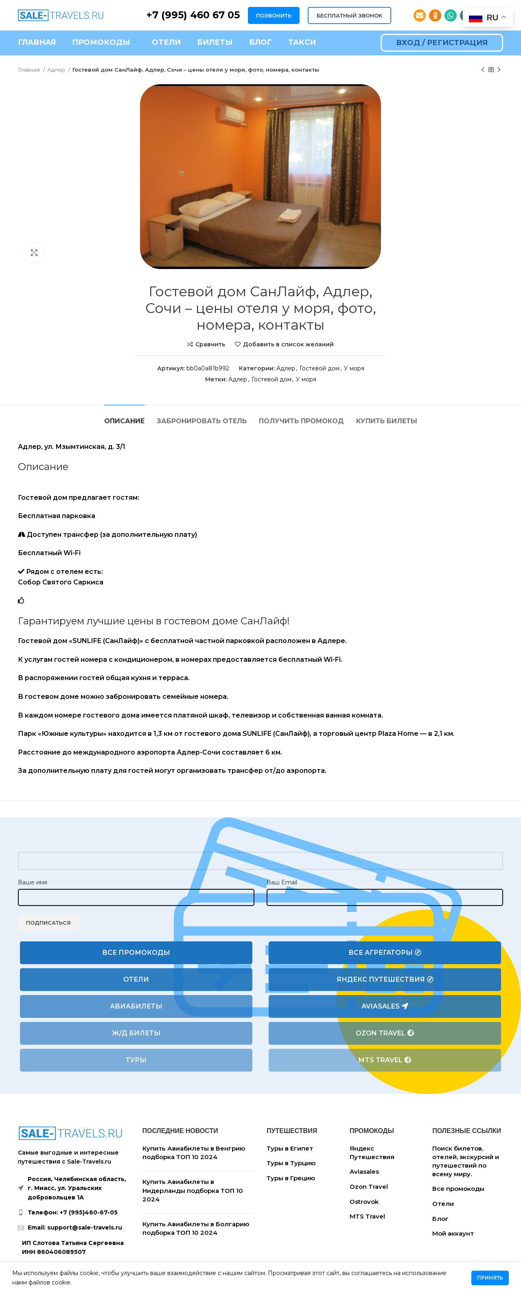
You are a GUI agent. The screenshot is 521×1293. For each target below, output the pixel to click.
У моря (354, 368)
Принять (490, 1278)
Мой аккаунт (453, 1233)
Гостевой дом (319, 368)
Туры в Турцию (291, 1163)
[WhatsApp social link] (450, 15)
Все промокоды (136, 952)
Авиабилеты (136, 1006)
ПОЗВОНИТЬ (273, 15)
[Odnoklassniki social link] (435, 15)
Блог (440, 1219)
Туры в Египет (290, 1148)
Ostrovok (364, 1201)
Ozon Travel (385, 1033)
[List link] (74, 1212)
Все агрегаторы (384, 952)
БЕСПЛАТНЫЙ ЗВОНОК (349, 15)
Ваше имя (32, 882)
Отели (136, 979)
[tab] (124, 417)
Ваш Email (282, 882)
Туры (136, 1060)
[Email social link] (420, 15)
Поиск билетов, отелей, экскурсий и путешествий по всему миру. (465, 1161)
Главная (29, 69)
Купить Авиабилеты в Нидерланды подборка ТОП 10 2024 (192, 1190)
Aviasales (384, 1006)
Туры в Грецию (291, 1178)
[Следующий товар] (499, 70)
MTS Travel (385, 1060)
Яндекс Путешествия (385, 979)
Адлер (56, 69)
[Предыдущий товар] (483, 70)
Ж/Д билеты (136, 1033)
